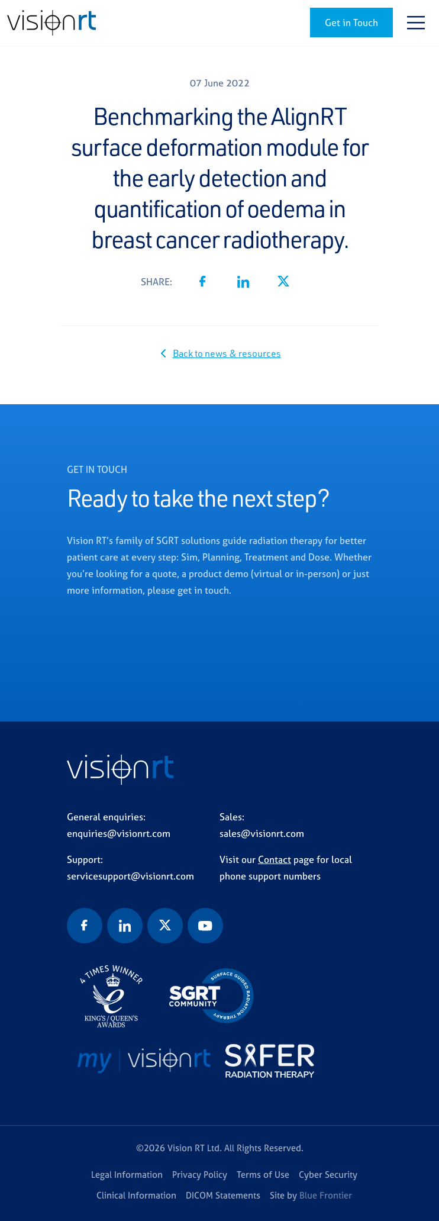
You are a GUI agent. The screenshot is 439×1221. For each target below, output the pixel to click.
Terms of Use (263, 1174)
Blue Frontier (325, 1195)
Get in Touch (351, 22)
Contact (274, 859)
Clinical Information (136, 1195)
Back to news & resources (227, 353)
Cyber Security (328, 1174)
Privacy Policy (199, 1174)
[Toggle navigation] (416, 22)
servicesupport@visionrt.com (130, 876)
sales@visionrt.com (262, 833)
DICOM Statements (223, 1195)
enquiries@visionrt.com (118, 833)
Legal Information (127, 1174)
